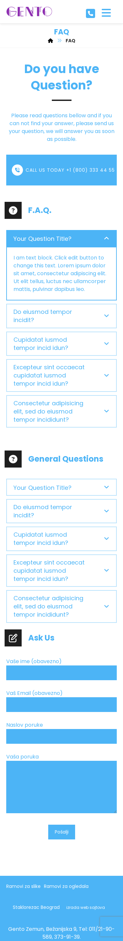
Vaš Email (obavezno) (61, 702)
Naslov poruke (61, 733)
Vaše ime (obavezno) (61, 670)
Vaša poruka (61, 785)
